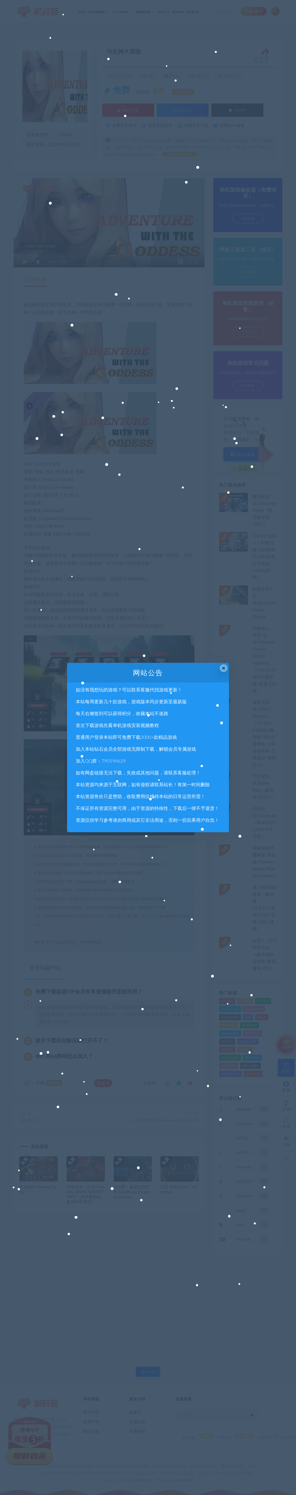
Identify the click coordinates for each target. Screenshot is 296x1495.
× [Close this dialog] (223, 668)
